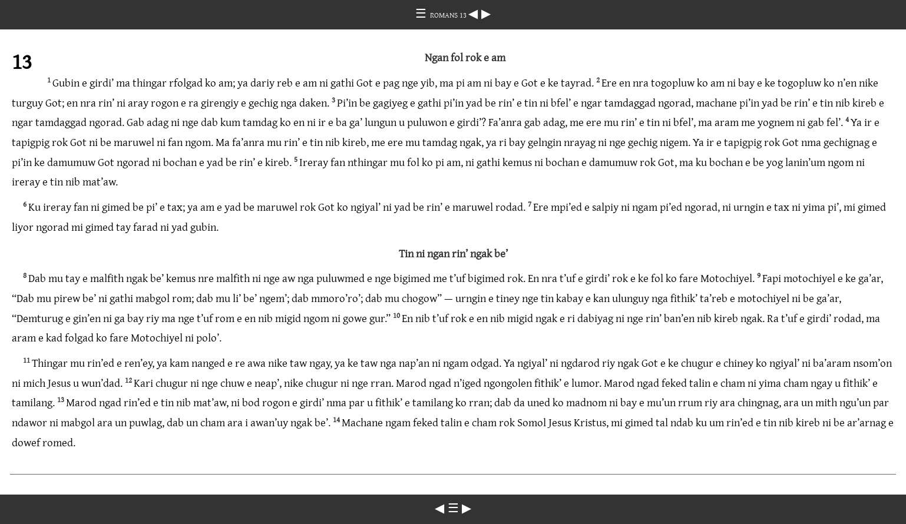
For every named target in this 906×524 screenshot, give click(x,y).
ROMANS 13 (449, 15)
